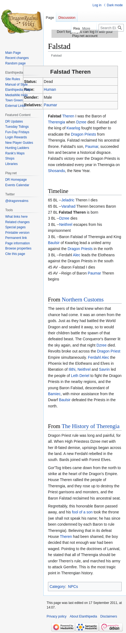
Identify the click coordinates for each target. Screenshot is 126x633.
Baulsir (54, 243)
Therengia (56, 122)
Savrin (104, 369)
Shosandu (56, 171)
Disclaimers (108, 616)
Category (57, 586)
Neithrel (65, 224)
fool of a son (82, 512)
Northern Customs (83, 299)
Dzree (81, 122)
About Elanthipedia (83, 616)
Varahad (68, 206)
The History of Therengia (90, 426)
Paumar (50, 105)
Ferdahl (94, 357)
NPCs (73, 586)
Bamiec (54, 394)
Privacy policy (56, 616)
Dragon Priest (108, 351)
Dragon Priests (83, 134)
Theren (68, 116)
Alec (76, 255)
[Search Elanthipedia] (111, 28)
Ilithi (72, 369)
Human (50, 89)
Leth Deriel (80, 375)
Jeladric (67, 200)
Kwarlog (73, 128)
